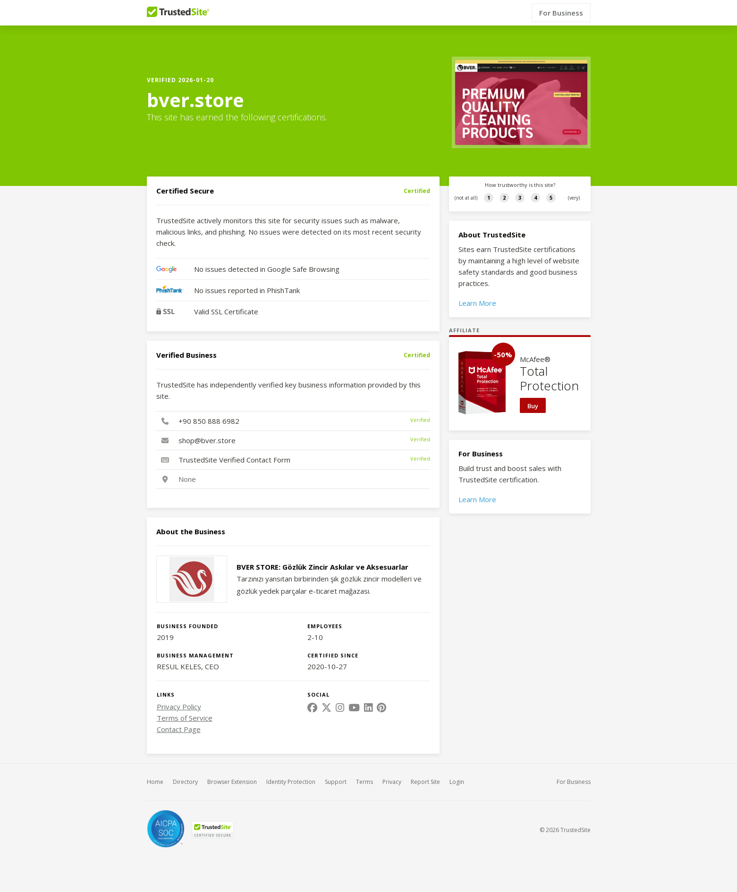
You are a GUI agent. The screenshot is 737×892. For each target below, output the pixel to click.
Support (336, 782)
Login (456, 782)
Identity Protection (290, 782)
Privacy (391, 782)
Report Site (425, 782)
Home (155, 782)
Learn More (477, 303)
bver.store (195, 100)
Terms (364, 782)
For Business (561, 12)
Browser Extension (232, 782)
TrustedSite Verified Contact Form (234, 459)
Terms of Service (184, 718)
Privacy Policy (179, 706)
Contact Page (179, 729)
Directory (185, 782)
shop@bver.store (207, 440)
